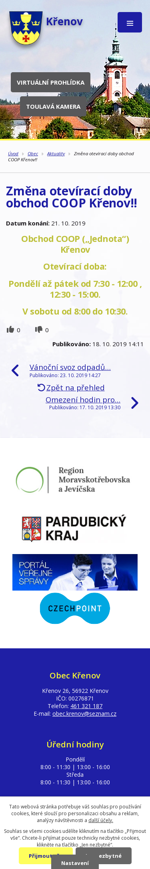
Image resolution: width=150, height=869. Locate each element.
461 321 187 (86, 706)
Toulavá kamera (53, 106)
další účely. (100, 820)
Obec (33, 153)
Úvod (13, 153)
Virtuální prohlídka (50, 82)
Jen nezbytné (104, 855)
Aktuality (56, 153)
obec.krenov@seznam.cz (84, 713)
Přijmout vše (46, 855)
